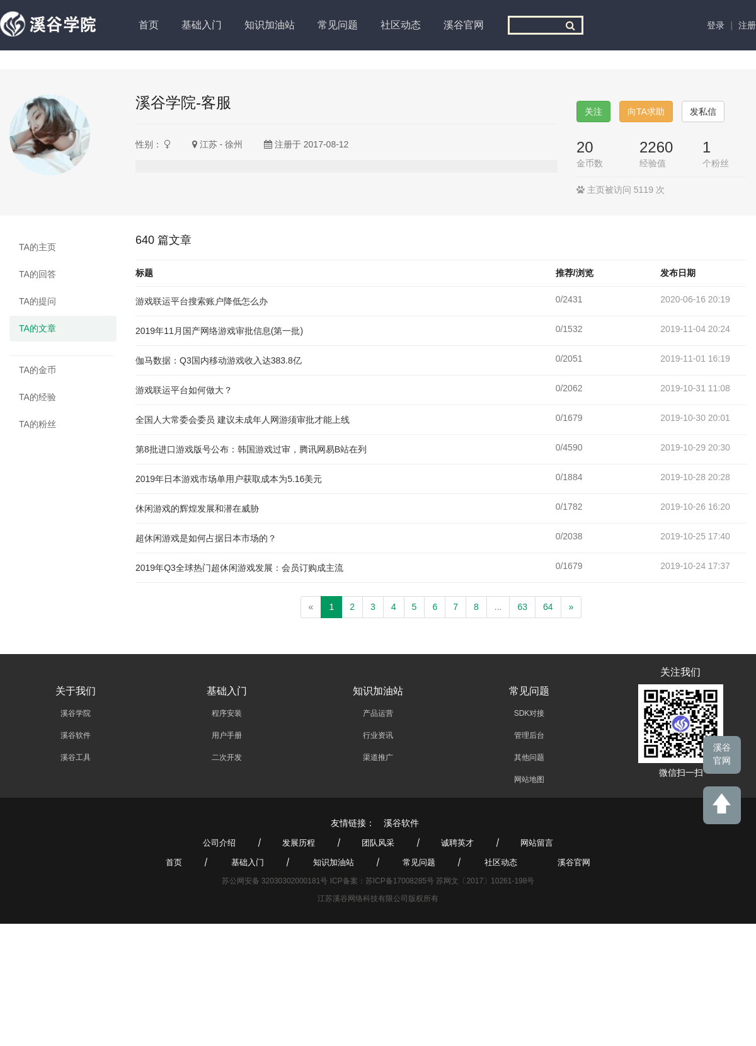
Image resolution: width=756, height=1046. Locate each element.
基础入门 (201, 25)
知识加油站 (269, 25)
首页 (149, 25)
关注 (593, 111)
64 (548, 607)
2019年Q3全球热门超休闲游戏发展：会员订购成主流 (239, 568)
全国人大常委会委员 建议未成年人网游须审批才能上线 (242, 420)
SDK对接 (529, 713)
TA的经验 (37, 397)
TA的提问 (37, 301)
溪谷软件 (75, 735)
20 (584, 147)
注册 (747, 25)
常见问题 (338, 25)
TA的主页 (37, 247)
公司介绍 (219, 843)
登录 (715, 25)
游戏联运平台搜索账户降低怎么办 (201, 301)
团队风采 (378, 843)
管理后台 (529, 735)
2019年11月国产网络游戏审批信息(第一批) (219, 331)
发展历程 (298, 843)
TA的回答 (37, 274)
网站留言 (536, 843)
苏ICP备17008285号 (399, 880)
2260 (656, 147)
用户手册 (227, 735)
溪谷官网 (464, 25)
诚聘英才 (457, 843)
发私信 (703, 111)
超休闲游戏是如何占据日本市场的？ (206, 538)
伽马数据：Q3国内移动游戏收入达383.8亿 (218, 360)
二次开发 (227, 757)
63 (522, 607)
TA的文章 (37, 328)
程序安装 (227, 713)
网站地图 (529, 779)
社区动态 (401, 25)
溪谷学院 (75, 713)
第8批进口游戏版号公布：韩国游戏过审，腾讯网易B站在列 (251, 449)
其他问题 (529, 757)
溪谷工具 (75, 757)
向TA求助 (646, 111)
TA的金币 (37, 370)
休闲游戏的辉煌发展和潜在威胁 (197, 508)
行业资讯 (378, 735)
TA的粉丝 (37, 424)
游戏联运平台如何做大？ (183, 390)
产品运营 (378, 713)
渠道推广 (378, 757)
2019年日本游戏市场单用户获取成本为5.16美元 (228, 479)
